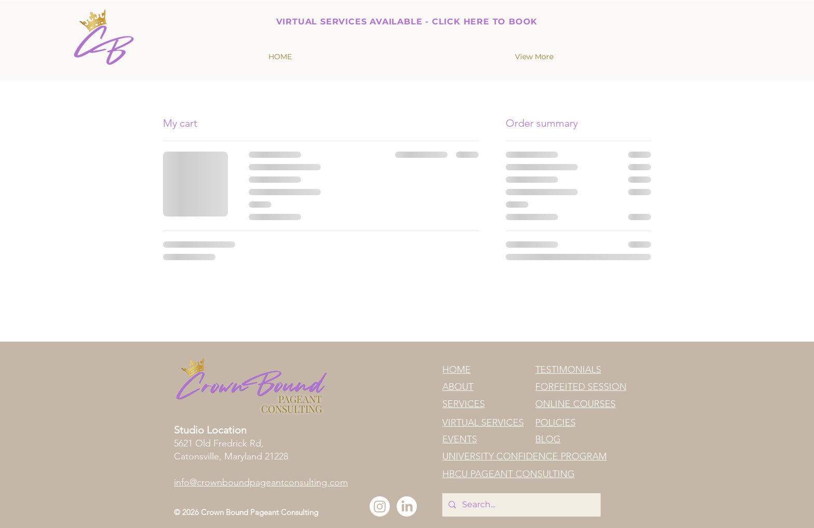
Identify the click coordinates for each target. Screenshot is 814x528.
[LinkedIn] (407, 506)
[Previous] (235, 19)
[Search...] (520, 505)
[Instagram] (380, 506)
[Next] (578, 19)
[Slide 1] (407, 8)
